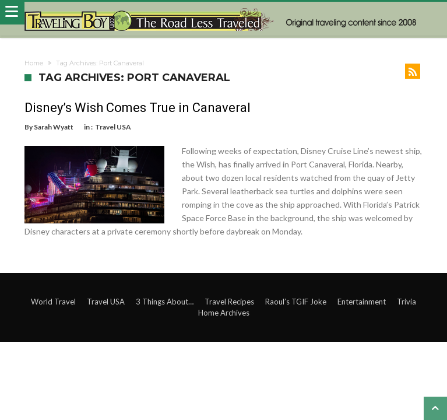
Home (33, 63)
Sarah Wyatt (53, 127)
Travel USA (113, 127)
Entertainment (361, 301)
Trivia (406, 301)
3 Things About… (164, 301)
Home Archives (223, 312)
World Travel (53, 301)
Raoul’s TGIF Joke (295, 301)
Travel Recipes (229, 301)
